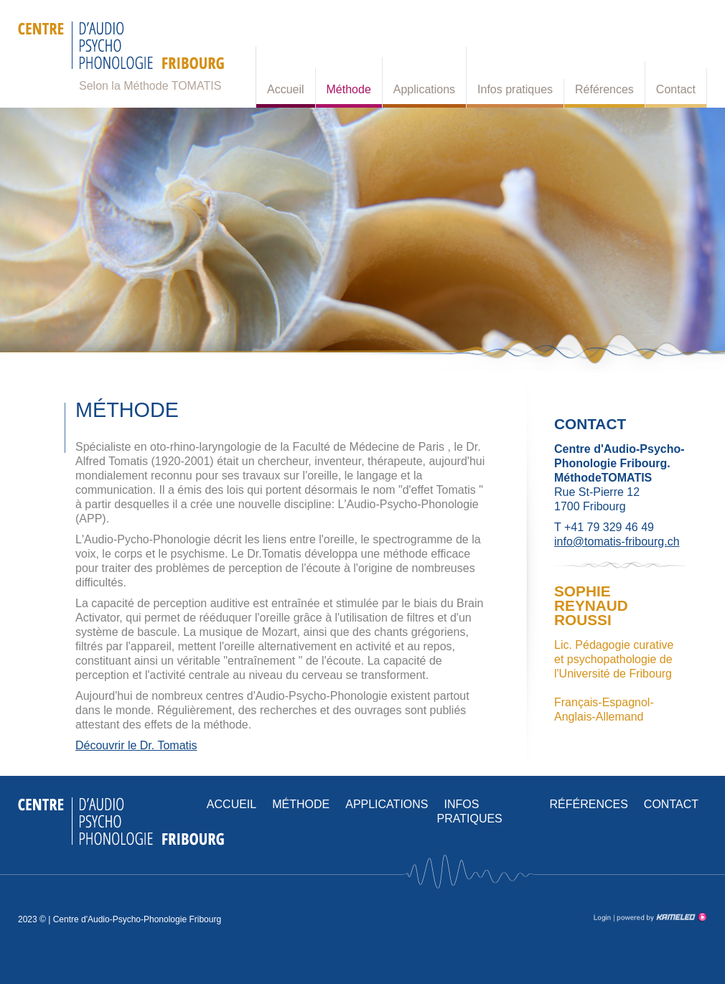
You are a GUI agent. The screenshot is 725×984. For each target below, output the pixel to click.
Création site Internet (660, 917)
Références (604, 89)
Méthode (349, 89)
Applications (424, 89)
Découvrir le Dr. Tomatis (136, 745)
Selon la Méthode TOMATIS (150, 86)
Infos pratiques (515, 89)
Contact (676, 89)
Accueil (285, 89)
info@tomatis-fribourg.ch (617, 541)
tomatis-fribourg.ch (121, 50)
